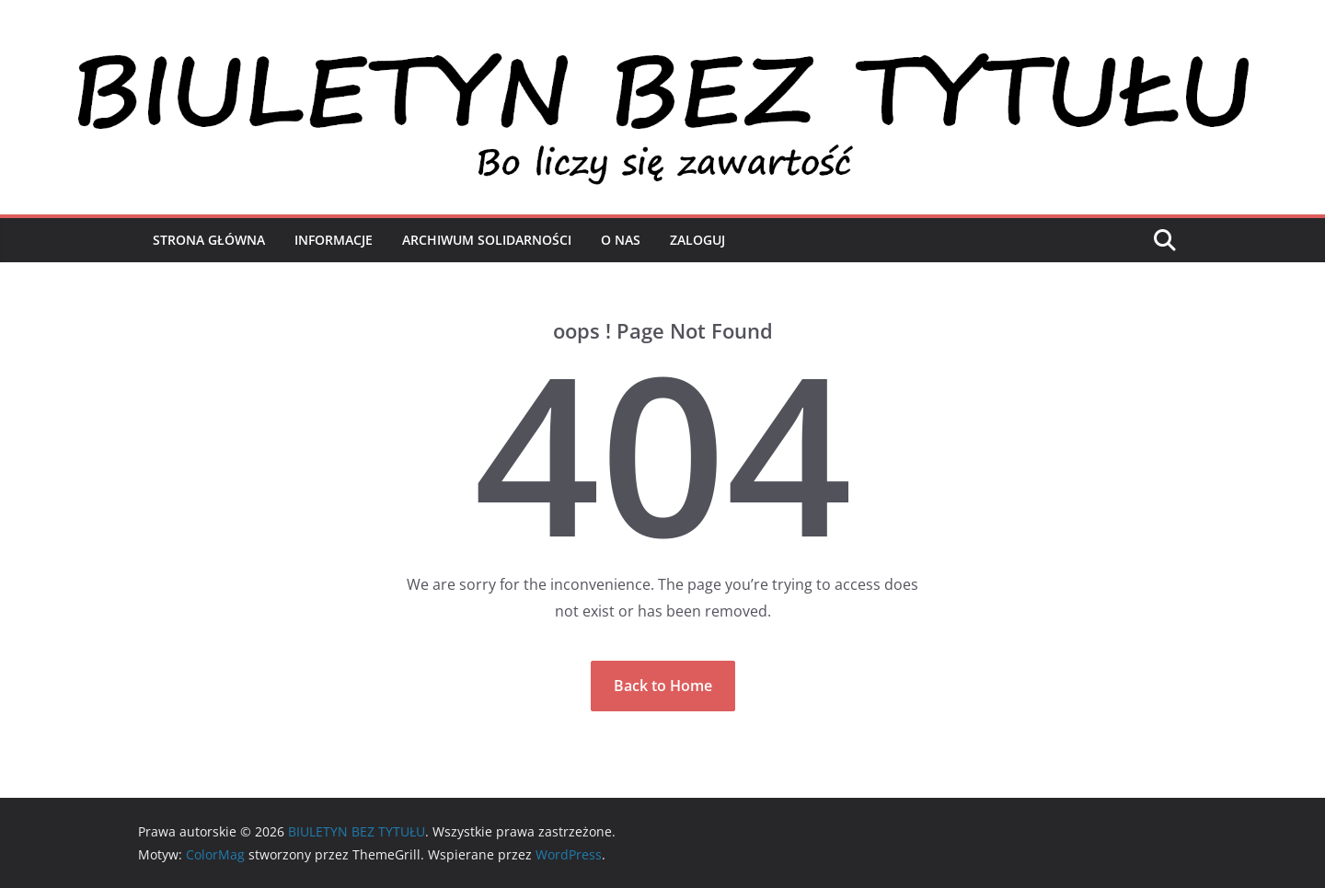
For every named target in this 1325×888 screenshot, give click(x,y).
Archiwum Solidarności (486, 239)
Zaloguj (697, 239)
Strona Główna (209, 239)
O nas (620, 239)
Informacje (333, 239)
